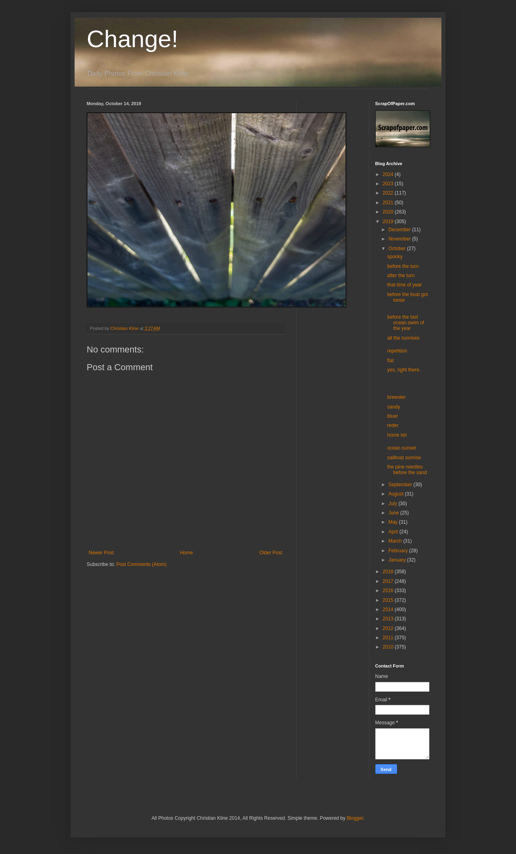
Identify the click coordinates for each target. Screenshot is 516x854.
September (400, 484)
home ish (397, 435)
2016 (389, 590)
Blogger (355, 818)
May (393, 522)
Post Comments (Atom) (141, 564)
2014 (389, 609)
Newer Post (101, 553)
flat (390, 360)
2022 (389, 193)
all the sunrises (403, 338)
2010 (389, 647)
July (393, 503)
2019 (389, 221)
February (398, 550)
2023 (389, 184)
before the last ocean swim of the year (405, 323)
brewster (396, 397)
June (394, 513)
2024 (389, 174)
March (395, 541)
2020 (389, 212)
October (397, 248)
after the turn (400, 275)
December (400, 229)
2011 (389, 637)
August (396, 494)
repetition (397, 351)
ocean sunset (401, 448)
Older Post (270, 553)
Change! (132, 38)
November (400, 239)
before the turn (402, 266)
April (393, 532)
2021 (389, 202)
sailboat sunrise (403, 457)
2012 (389, 628)
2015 (389, 600)
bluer (392, 416)
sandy (393, 407)
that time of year (404, 285)
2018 (389, 571)
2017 (389, 581)
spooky (394, 256)
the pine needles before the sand (407, 469)
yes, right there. (403, 370)
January (397, 560)
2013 (389, 619)
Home (186, 553)
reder (392, 425)
